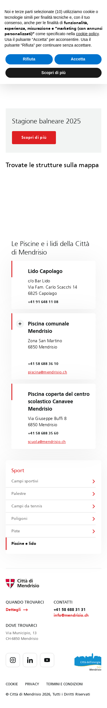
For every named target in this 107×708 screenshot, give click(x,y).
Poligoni (19, 518)
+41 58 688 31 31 (70, 609)
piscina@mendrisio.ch (47, 372)
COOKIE (12, 684)
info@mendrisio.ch (71, 615)
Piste (15, 531)
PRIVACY (32, 684)
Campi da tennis (26, 506)
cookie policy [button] (87, 33)
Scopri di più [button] (53, 72)
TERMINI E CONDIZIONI (64, 684)
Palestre (18, 493)
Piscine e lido (23, 543)
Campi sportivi (24, 481)
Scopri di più (34, 137)
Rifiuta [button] (29, 59)
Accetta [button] (78, 59)
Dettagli (17, 610)
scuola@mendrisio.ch (47, 442)
